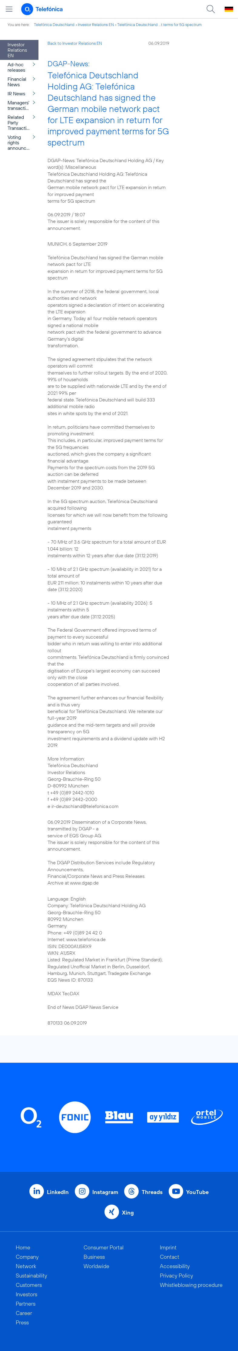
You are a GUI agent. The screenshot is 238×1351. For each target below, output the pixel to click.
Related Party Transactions (21, 122)
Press (22, 1322)
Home (23, 1247)
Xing (128, 1212)
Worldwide (96, 1266)
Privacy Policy (176, 1275)
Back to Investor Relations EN (75, 43)
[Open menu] (9, 9)
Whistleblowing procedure (191, 1284)
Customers (29, 1284)
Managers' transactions (20, 105)
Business (94, 1256)
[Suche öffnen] (211, 9)
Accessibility (175, 1266)
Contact (169, 1256)
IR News (16, 93)
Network (26, 1266)
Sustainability (31, 1275)
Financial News (17, 81)
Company (27, 1256)
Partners (25, 1303)
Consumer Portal (104, 1247)
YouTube (197, 1192)
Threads (152, 1192)
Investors (26, 1294)
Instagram (105, 1192)
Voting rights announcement (23, 142)
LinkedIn (58, 1192)
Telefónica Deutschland (54, 24)
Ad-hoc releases (16, 67)
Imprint (168, 1247)
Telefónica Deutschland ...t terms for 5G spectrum (159, 24)
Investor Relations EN (96, 24)
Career (24, 1313)
